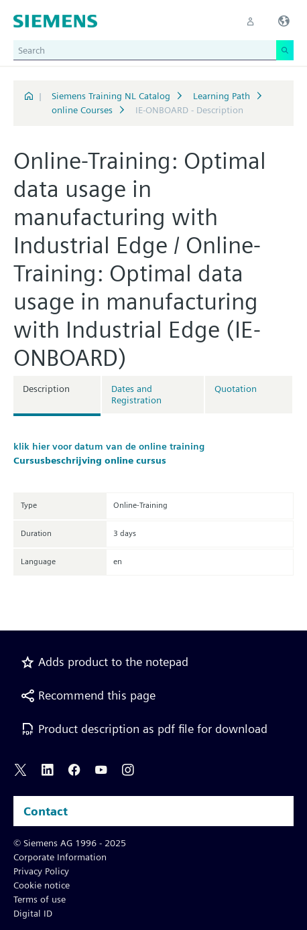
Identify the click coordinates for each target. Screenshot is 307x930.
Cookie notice (41, 885)
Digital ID (32, 913)
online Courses (82, 110)
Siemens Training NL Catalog (111, 95)
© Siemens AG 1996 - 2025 (69, 843)
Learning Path (221, 95)
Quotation (235, 388)
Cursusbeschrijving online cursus (89, 460)
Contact (45, 811)
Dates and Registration (136, 394)
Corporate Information (60, 857)
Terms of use (39, 899)
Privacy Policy (41, 871)
